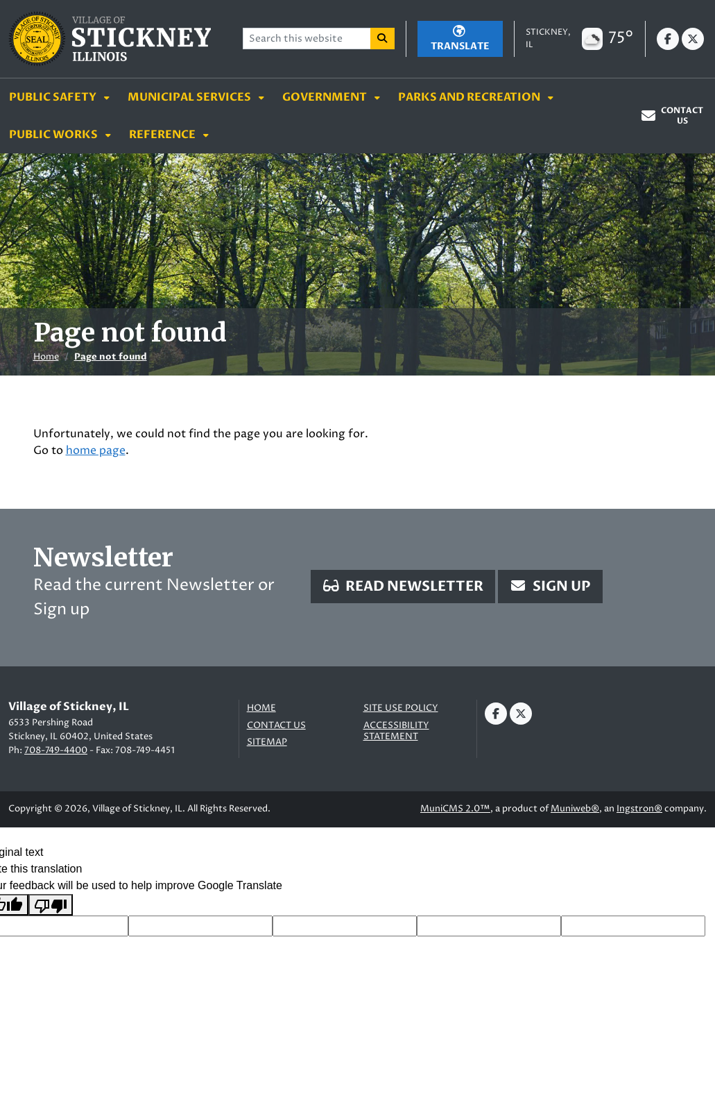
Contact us (276, 726)
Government (325, 97)
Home (46, 357)
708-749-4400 (55, 750)
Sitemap (267, 742)
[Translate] (460, 39)
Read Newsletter (402, 586)
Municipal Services (190, 97)
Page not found (110, 357)
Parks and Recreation (470, 97)
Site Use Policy (400, 708)
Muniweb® (575, 808)
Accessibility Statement (396, 731)
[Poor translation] (50, 905)
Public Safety (53, 97)
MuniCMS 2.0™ (455, 808)
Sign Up (550, 586)
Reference (163, 134)
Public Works (54, 134)
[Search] (382, 38)
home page (96, 450)
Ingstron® (639, 808)
